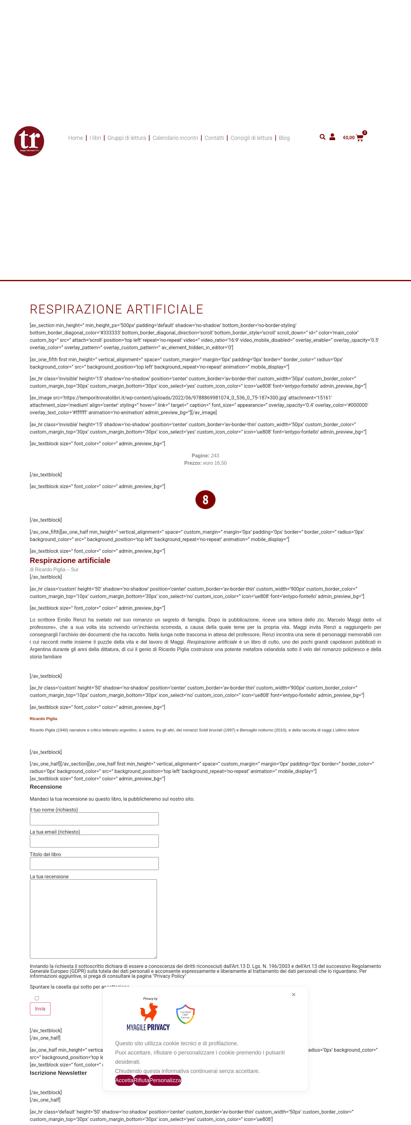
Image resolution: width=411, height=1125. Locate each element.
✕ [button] (293, 995)
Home (75, 138)
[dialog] (205, 1038)
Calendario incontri (175, 138)
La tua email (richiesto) (94, 837)
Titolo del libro (94, 859)
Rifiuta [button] (141, 1080)
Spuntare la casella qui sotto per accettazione (79, 987)
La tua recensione (93, 917)
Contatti (214, 138)
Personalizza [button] (165, 1080)
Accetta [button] (124, 1080)
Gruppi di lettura (127, 138)
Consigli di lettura (252, 138)
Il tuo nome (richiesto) (94, 814)
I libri (95, 138)
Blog (284, 138)
